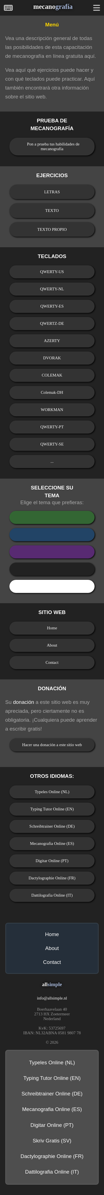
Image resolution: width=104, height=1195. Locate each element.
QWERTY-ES (52, 306)
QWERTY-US (52, 271)
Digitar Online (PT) (51, 860)
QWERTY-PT (52, 427)
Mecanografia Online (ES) (52, 843)
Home (52, 628)
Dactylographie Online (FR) (52, 878)
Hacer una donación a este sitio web (52, 745)
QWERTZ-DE (52, 323)
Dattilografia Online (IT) (52, 895)
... (52, 461)
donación (23, 702)
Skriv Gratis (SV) (52, 1141)
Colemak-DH (52, 392)
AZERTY (52, 340)
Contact (52, 662)
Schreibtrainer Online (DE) (52, 826)
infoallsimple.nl (52, 998)
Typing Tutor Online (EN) (52, 809)
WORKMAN (52, 409)
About (52, 645)
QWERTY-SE (52, 444)
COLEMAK (52, 375)
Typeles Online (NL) (52, 792)
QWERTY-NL (52, 289)
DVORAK (52, 358)
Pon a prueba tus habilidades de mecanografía (53, 146)
